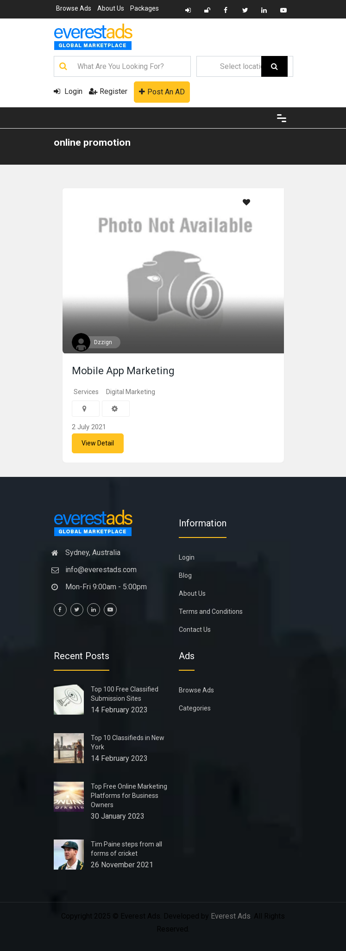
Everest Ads (231, 916)
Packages (144, 8)
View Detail (98, 443)
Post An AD (162, 91)
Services (86, 391)
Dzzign (103, 342)
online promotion (92, 142)
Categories (195, 708)
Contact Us (195, 629)
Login (68, 91)
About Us (110, 8)
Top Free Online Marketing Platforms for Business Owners (129, 796)
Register (108, 91)
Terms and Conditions (211, 611)
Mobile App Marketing (123, 371)
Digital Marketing (130, 391)
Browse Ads (73, 8)
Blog (185, 575)
